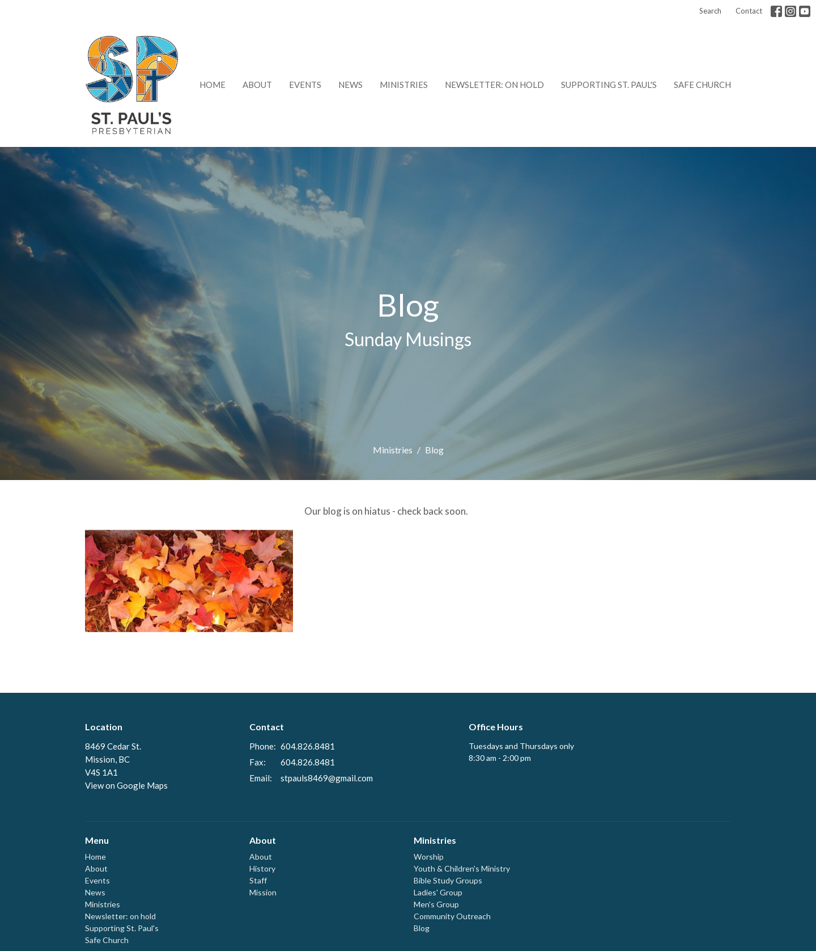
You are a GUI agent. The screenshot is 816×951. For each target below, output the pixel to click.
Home (212, 84)
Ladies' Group (438, 892)
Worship (429, 856)
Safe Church (702, 84)
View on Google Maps (126, 785)
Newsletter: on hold (494, 84)
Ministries (404, 84)
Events (305, 84)
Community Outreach (452, 916)
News (350, 84)
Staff (258, 880)
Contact (749, 10)
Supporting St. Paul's (609, 84)
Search (710, 10)
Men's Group (436, 904)
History (262, 868)
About (257, 84)
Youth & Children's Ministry (462, 868)
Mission (263, 892)
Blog (422, 928)
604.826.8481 (307, 746)
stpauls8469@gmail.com (326, 778)
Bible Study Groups (448, 880)
